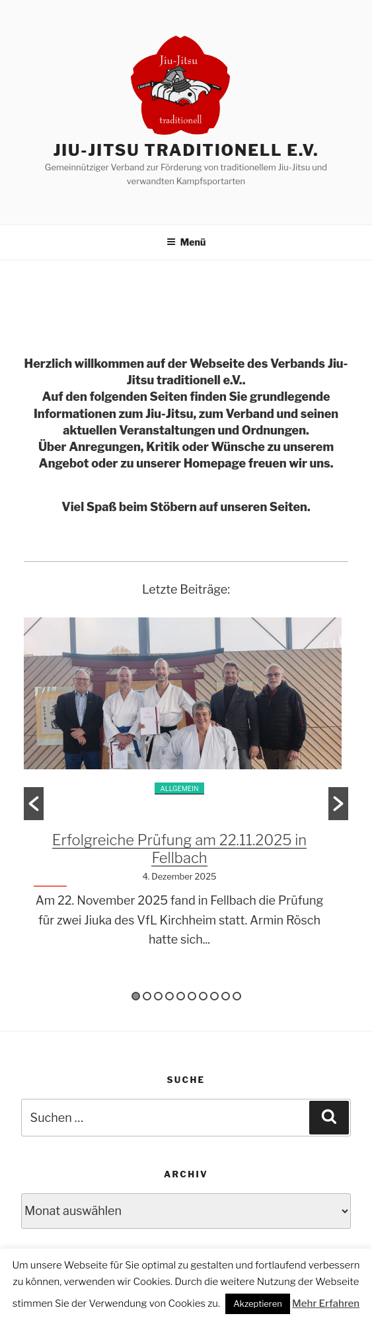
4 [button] (169, 996)
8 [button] (214, 996)
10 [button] (237, 996)
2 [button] (147, 996)
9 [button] (225, 996)
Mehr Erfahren (325, 1303)
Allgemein (179, 788)
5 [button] (180, 996)
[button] (34, 803)
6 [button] (192, 996)
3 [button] (158, 996)
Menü (186, 242)
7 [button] (203, 996)
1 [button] (135, 996)
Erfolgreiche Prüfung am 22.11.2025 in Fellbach (179, 848)
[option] (186, 793)
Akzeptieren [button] (257, 1303)
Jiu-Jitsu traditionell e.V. (185, 150)
